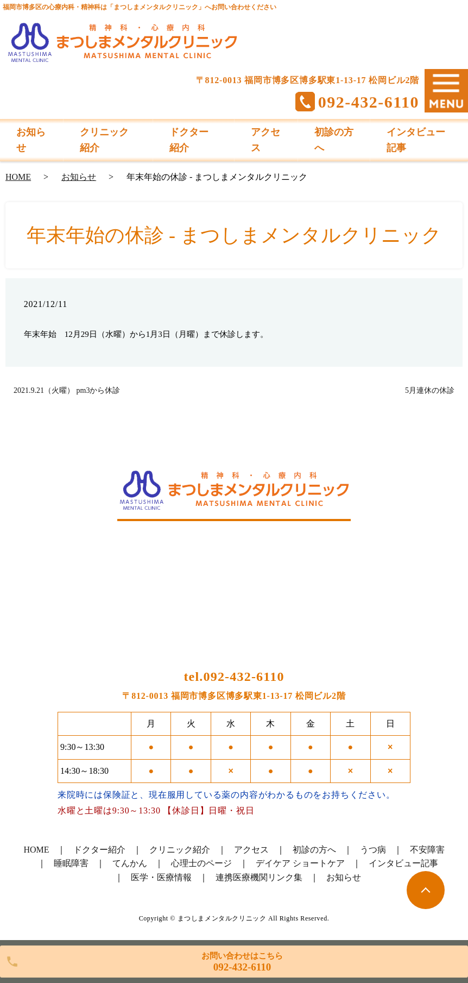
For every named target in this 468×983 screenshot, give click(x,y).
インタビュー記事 (403, 863)
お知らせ (78, 176)
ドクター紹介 (99, 849)
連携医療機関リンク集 (259, 877)
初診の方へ (314, 849)
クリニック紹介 (179, 849)
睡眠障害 (71, 863)
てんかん (129, 863)
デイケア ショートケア (300, 863)
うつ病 (373, 849)
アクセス (251, 849)
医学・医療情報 (161, 877)
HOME (18, 176)
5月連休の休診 (429, 390)
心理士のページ (201, 863)
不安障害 (427, 849)
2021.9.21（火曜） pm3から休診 (67, 390)
